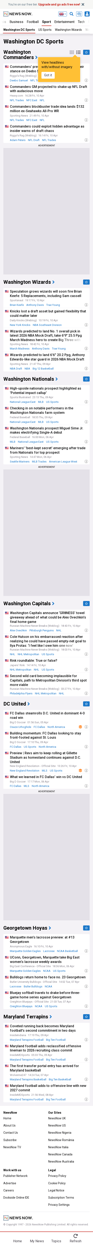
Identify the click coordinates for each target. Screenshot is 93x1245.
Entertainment (64, 22)
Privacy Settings (59, 1204)
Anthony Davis (35, 305)
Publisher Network (15, 1176)
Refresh (75, 1241)
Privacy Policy (57, 1176)
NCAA (46, 970)
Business (16, 22)
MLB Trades (39, 461)
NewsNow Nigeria (59, 1132)
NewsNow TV (12, 1147)
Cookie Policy (57, 1183)
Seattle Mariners (19, 461)
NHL (58, 630)
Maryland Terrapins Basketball (28, 1079)
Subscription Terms (61, 1197)
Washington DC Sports (19, 29)
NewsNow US (57, 1125)
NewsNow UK (57, 1118)
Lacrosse (48, 951)
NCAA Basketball (67, 951)
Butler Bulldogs (33, 986)
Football (33, 22)
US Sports (45, 29)
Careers (8, 1190)
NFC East (31, 100)
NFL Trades (17, 100)
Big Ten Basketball (60, 1079)
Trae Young (53, 305)
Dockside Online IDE (16, 1197)
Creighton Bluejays (21, 1006)
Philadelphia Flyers (21, 693)
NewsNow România (61, 1140)
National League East (23, 401)
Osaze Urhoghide (20, 727)
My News (37, 1241)
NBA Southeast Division (47, 325)
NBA (27, 368)
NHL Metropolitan (28, 654)
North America (56, 727)
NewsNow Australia (61, 1161)
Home (7, 1118)
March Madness (19, 348)
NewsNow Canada (60, 1154)
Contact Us (10, 1132)
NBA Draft (16, 368)
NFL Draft (34, 140)
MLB (41, 401)
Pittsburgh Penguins (41, 630)
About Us (9, 1125)
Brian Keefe (17, 305)
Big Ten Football (56, 1039)
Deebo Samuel (19, 80)
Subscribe (10, 1140)
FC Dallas (39, 727)
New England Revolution (24, 770)
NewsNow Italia (58, 1147)
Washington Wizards (68, 29)
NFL (42, 100)
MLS (44, 770)
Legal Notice (56, 1190)
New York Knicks (20, 325)
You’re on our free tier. (44, 4)
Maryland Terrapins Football (27, 1039)
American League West (63, 461)
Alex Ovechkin (18, 630)
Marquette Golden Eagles (25, 951)
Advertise (9, 1183)
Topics (56, 1241)
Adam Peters (17, 140)
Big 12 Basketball (43, 368)
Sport (46, 22)
